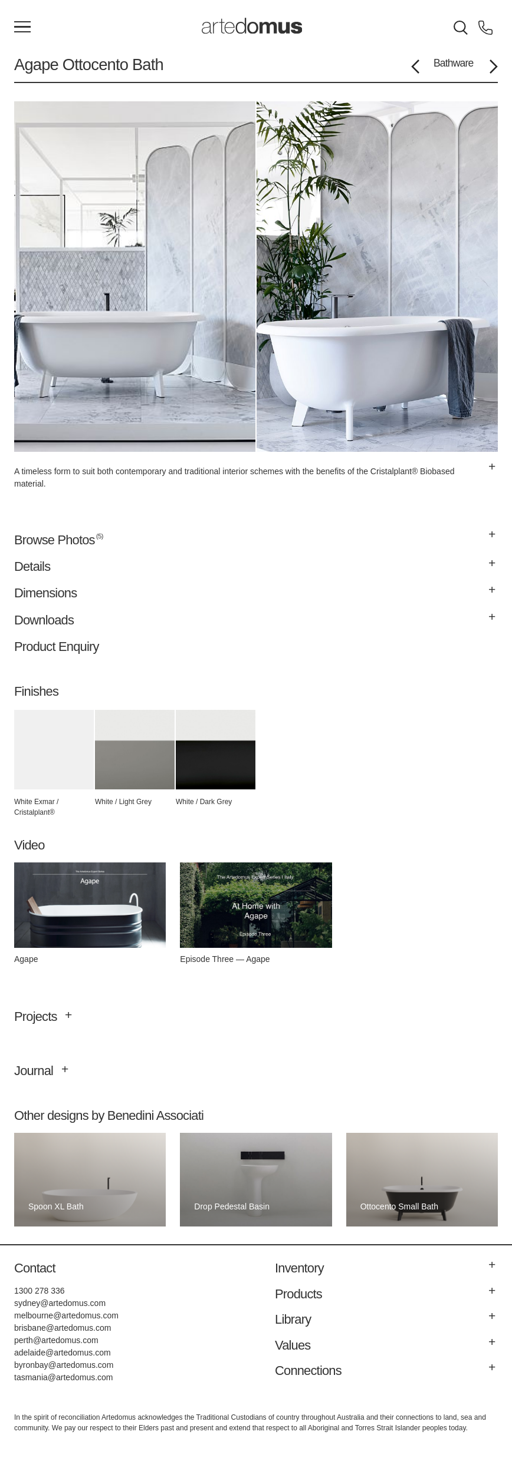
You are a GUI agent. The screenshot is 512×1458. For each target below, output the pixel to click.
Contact (34, 1268)
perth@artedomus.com (56, 1340)
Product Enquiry (56, 646)
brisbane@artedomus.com (62, 1328)
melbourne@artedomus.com (66, 1315)
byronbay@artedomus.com (63, 1365)
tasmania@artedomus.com (63, 1377)
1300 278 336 (39, 1290)
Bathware (454, 63)
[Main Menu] (22, 28)
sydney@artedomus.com (60, 1303)
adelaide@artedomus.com (62, 1352)
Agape (36, 64)
